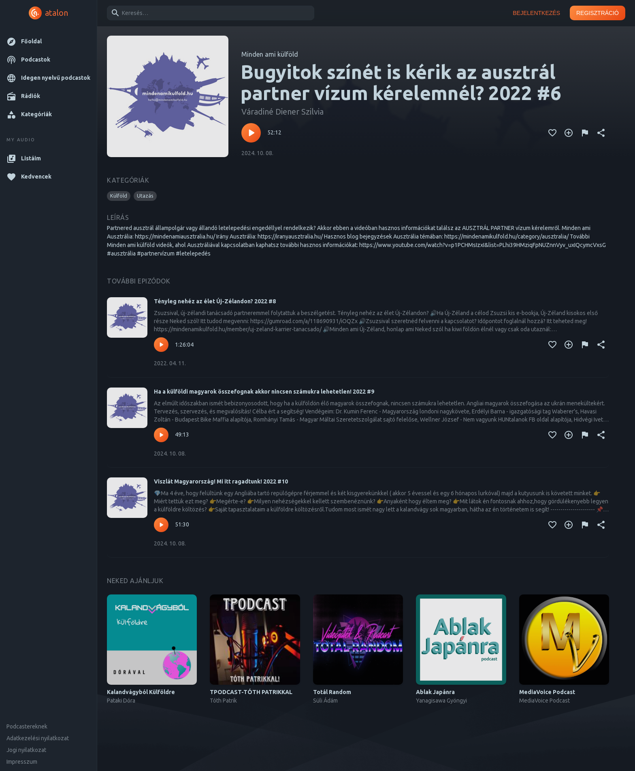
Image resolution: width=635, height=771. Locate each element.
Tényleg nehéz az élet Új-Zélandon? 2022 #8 (215, 301)
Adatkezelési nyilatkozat (37, 738)
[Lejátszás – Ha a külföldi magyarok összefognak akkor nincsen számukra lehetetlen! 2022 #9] (161, 435)
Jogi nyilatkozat (26, 750)
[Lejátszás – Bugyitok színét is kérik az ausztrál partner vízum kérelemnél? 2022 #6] (251, 133)
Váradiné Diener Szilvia (282, 111)
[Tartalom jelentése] (585, 133)
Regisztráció (597, 13)
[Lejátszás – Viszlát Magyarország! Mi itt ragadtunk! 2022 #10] (161, 525)
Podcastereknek (26, 726)
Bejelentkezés (536, 13)
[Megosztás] (601, 133)
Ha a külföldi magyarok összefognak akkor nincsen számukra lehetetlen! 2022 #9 (264, 391)
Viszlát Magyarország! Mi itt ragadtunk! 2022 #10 (221, 481)
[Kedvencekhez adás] (552, 133)
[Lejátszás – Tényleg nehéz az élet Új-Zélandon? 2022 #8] (161, 344)
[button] (48, 41)
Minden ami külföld (269, 54)
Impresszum (21, 761)
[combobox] (209, 13)
